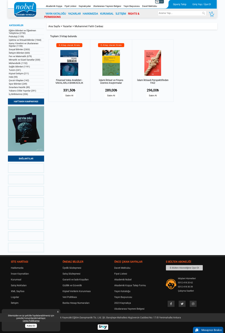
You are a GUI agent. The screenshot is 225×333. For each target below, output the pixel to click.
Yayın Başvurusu (132, 6)
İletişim (14, 303)
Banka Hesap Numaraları (76, 303)
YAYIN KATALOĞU (55, 13)
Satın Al (69, 95)
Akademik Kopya (54, 6)
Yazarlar (67, 26)
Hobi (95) (13, 77)
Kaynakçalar (85, 6)
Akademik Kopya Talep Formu (130, 285)
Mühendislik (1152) (18, 63)
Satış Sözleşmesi (71, 273)
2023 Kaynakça (122, 303)
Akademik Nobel (122, 279)
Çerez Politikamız (31, 320)
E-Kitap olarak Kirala (69, 45)
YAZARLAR (74, 13)
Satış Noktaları (19, 285)
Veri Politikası (70, 297)
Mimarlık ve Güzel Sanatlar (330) (24, 59)
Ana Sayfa (54, 26)
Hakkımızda (17, 267)
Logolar (15, 297)
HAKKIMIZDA (90, 13)
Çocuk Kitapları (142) (19, 80)
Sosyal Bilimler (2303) (19, 49)
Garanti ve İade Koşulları (76, 279)
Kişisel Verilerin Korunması (77, 291)
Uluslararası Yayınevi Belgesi (107, 6)
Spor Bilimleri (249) (18, 84)
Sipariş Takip (179, 4)
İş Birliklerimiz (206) (18, 94)
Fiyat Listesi (70, 6)
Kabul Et (31, 326)
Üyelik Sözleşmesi (72, 267)
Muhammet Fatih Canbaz (89, 26)
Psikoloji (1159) (16, 36)
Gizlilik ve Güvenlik (72, 285)
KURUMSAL (107, 13)
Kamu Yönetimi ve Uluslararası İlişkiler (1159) (23, 44)
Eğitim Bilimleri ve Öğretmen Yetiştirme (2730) (22, 31)
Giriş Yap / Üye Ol (201, 4)
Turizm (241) (15, 70)
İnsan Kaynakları (20, 273)
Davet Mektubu (149, 6)
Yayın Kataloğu (122, 291)
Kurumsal (16, 279)
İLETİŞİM (121, 13)
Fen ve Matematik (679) (20, 56)
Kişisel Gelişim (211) (19, 73)
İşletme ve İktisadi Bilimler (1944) (25, 40)
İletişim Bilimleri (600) (19, 53)
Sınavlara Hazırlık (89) (19, 87)
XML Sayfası (17, 291)
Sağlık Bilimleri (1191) (19, 66)
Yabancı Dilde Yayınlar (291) (22, 90)
